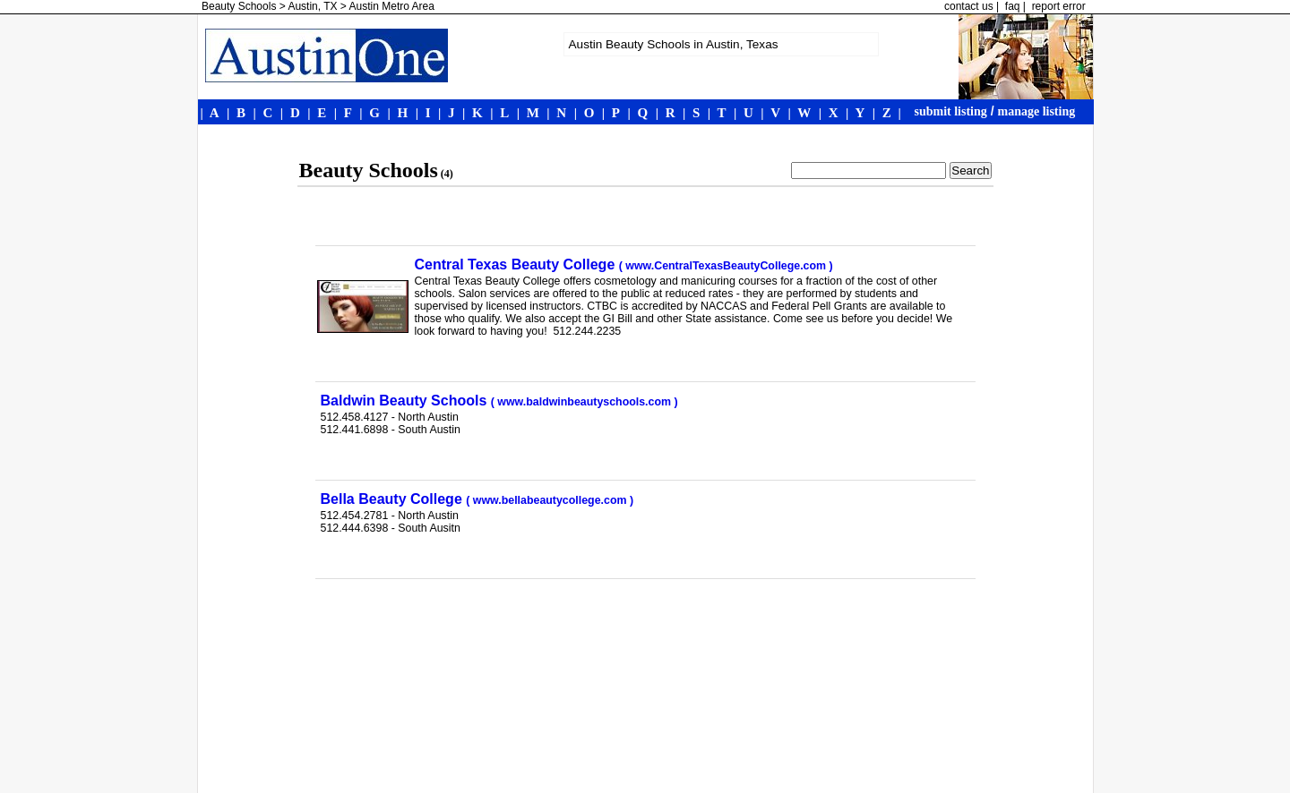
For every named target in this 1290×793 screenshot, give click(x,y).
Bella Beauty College (477, 499)
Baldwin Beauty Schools (499, 400)
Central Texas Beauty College (624, 264)
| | (888, 113)
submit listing (951, 111)
